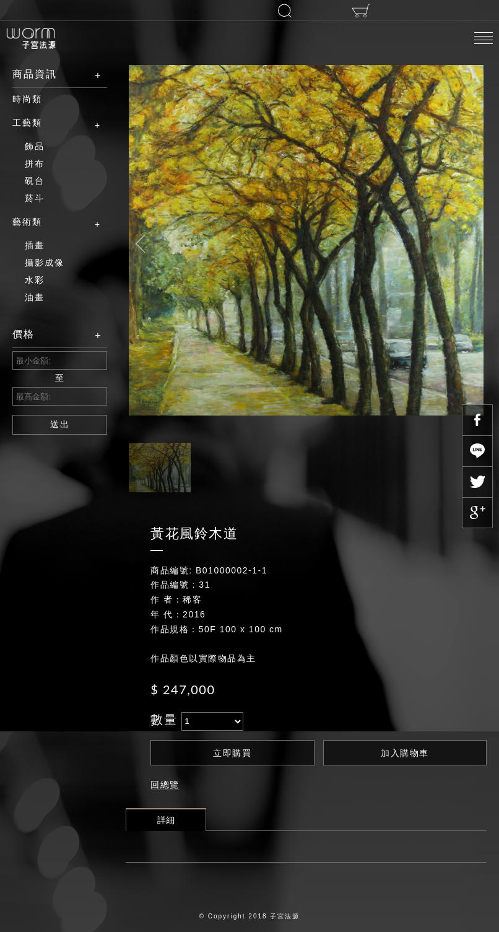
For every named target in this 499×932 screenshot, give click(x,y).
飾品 (35, 146)
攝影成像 (44, 263)
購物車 (361, 10)
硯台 (35, 181)
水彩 (35, 280)
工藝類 (50, 123)
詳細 (166, 820)
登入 (210, 10)
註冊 (135, 10)
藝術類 (50, 222)
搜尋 (285, 10)
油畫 (35, 297)
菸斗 (35, 198)
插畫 (35, 245)
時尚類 (27, 99)
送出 (60, 424)
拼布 (35, 163)
